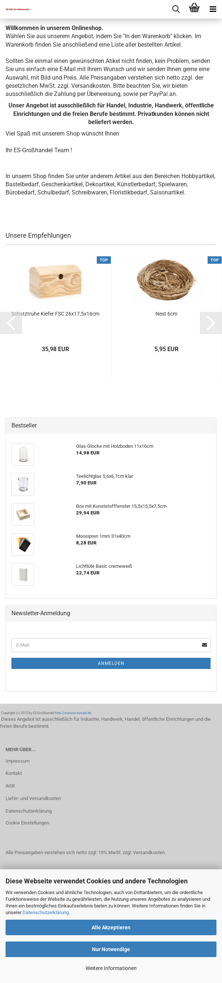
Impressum (18, 761)
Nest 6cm (166, 314)
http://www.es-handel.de (73, 713)
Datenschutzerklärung (46, 912)
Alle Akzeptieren (111, 927)
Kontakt (14, 773)
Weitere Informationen (111, 968)
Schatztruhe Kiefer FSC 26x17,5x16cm (55, 314)
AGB (10, 786)
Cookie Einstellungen (27, 823)
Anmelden (111, 663)
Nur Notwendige (111, 949)
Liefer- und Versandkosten (33, 798)
